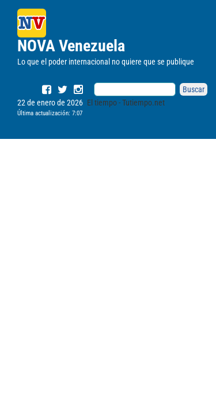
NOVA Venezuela (71, 45)
